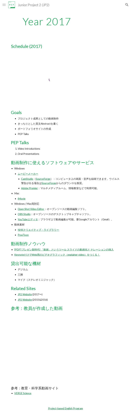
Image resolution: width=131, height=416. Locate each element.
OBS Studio (24, 214)
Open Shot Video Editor (31, 209)
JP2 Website (25, 294)
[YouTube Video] (32, 332)
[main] (47, 21)
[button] (4, 4)
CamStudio (27, 178)
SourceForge (43, 178)
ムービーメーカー (28, 173)
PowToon (23, 234)
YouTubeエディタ (28, 219)
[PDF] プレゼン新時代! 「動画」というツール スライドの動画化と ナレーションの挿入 (64, 249)
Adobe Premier (29, 188)
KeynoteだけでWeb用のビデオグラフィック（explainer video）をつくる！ (57, 254)
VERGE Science (22, 393)
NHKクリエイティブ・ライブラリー (38, 229)
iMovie (21, 198)
